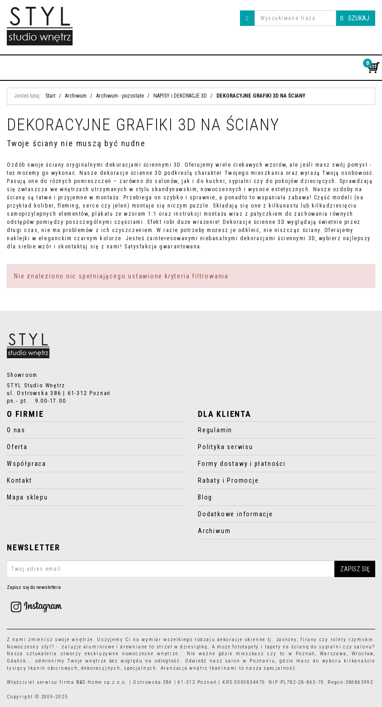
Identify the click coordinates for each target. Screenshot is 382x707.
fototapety (245, 647)
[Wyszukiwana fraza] (295, 18)
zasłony (286, 640)
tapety (273, 647)
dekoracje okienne (241, 640)
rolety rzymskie (352, 640)
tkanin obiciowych (53, 668)
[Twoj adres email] (191, 569)
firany (308, 640)
